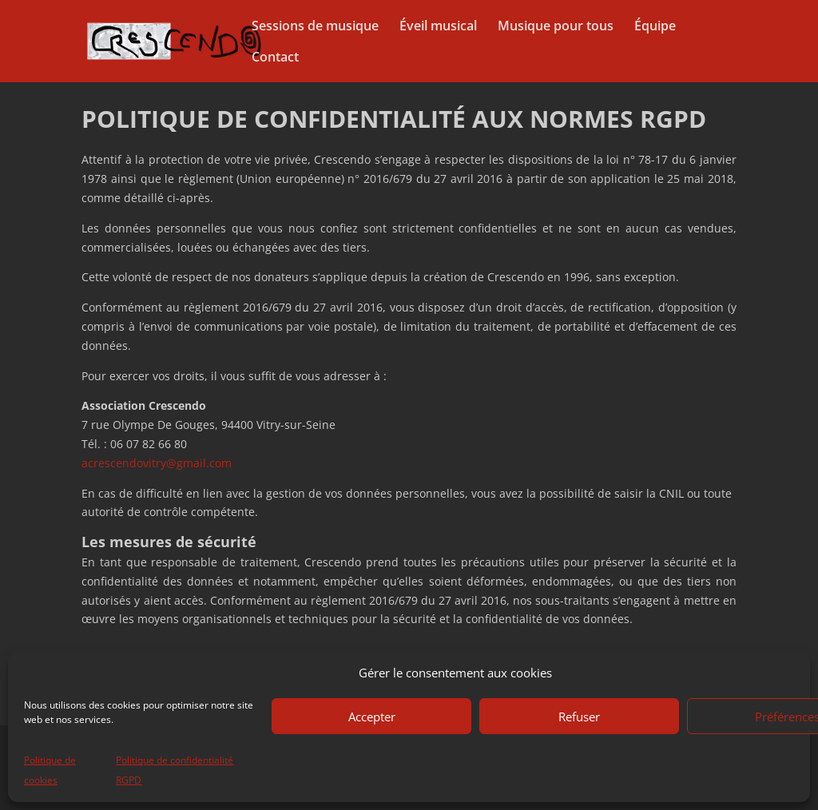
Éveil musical (438, 27)
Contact (275, 58)
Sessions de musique (315, 27)
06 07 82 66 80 (148, 443)
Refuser (579, 717)
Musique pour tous (556, 27)
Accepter (371, 717)
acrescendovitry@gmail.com (156, 463)
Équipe (655, 27)
